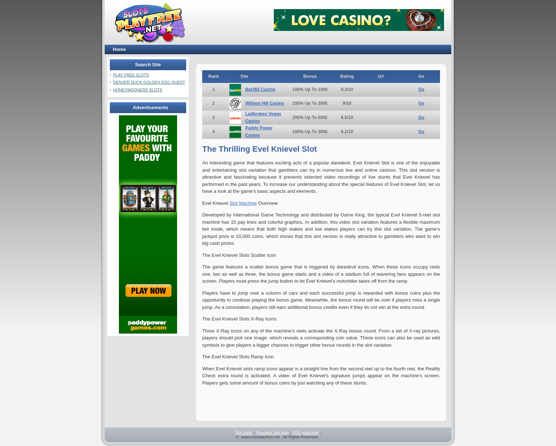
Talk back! (244, 432)
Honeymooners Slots (137, 90)
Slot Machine (243, 203)
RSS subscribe (305, 432)
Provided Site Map (272, 432)
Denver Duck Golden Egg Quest (149, 82)
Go (421, 89)
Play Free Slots (131, 75)
